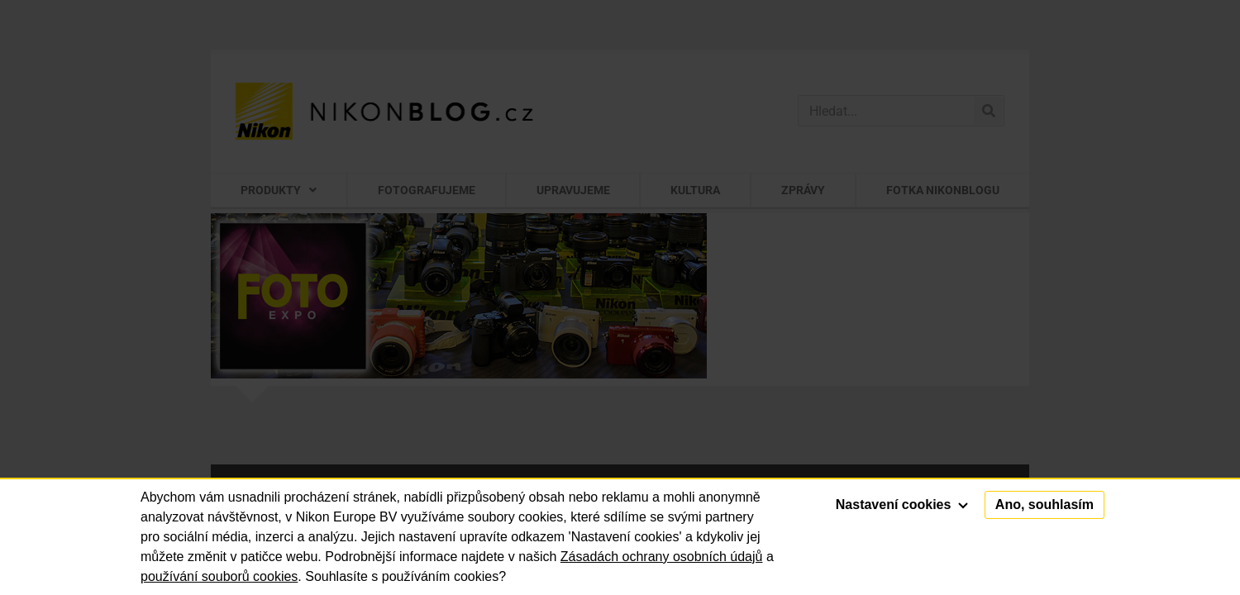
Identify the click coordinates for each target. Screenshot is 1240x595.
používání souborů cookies (219, 576)
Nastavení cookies (902, 504)
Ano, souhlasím (1044, 504)
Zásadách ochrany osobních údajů (661, 557)
